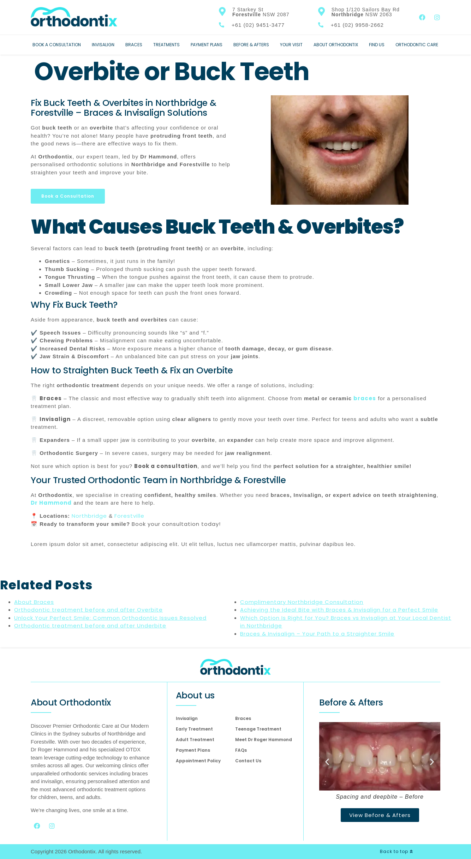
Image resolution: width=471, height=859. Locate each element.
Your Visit (291, 45)
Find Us (376, 45)
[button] (327, 761)
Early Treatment (194, 729)
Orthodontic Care (416, 45)
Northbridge (88, 515)
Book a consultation (165, 466)
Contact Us (248, 761)
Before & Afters (251, 45)
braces (364, 398)
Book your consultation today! (176, 524)
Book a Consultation (56, 45)
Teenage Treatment (258, 729)
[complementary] (420, 820)
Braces (133, 45)
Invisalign (103, 45)
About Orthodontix (336, 45)
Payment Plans (206, 45)
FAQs (241, 750)
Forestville (129, 515)
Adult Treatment (195, 740)
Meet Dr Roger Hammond (263, 740)
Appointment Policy (198, 761)
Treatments (166, 45)
